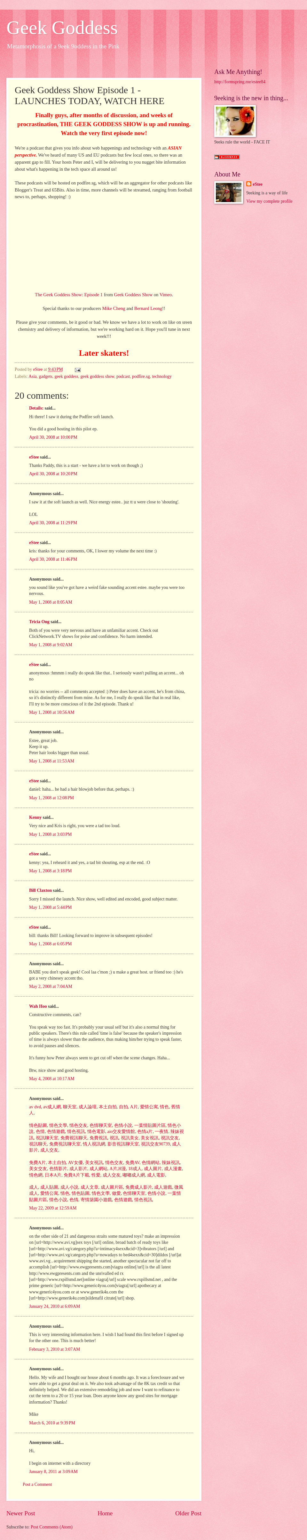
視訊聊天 (38, 1144)
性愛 (95, 1175)
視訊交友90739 (155, 1144)
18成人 (134, 1168)
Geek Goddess (62, 27)
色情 (39, 1131)
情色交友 (77, 1125)
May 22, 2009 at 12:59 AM (53, 1208)
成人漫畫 (172, 1168)
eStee (34, 457)
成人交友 (48, 1150)
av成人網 (51, 1106)
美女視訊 (149, 1138)
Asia (32, 376)
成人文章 (88, 1187)
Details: (36, 408)
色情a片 (144, 1131)
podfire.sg (141, 376)
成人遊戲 (162, 1187)
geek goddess (66, 376)
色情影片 (57, 1168)
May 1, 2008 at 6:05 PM (50, 943)
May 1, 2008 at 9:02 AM (50, 644)
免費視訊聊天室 (64, 1144)
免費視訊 (97, 1138)
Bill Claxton (40, 890)
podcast (123, 376)
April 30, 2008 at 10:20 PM (53, 473)
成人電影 (155, 1175)
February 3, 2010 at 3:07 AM (54, 1349)
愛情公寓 (148, 1106)
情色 (164, 1106)
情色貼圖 (38, 1125)
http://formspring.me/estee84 (239, 81)
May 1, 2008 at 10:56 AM (52, 712)
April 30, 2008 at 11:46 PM (53, 559)
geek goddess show (97, 376)
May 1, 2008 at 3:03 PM (50, 834)
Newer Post (20, 1513)
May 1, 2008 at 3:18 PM (50, 870)
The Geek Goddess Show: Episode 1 (69, 294)
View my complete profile (269, 201)
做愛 (116, 1193)
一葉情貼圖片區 (149, 1125)
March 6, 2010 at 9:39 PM (52, 1423)
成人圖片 (152, 1168)
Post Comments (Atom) (52, 1527)
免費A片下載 (75, 1175)
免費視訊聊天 (73, 1138)
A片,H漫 (117, 1168)
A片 (133, 1106)
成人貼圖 (48, 1187)
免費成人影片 (138, 1187)
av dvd (35, 1106)
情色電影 (95, 1131)
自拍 (123, 1106)
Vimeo (166, 294)
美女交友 (38, 1168)
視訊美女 (129, 1138)
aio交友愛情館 (120, 1131)
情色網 (36, 1175)
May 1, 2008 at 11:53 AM (51, 761)
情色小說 (57, 1199)
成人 (33, 1187)
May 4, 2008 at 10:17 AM (52, 1078)
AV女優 (75, 1162)
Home (105, 1513)
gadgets (45, 376)
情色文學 (57, 1125)
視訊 (113, 1138)
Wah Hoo (38, 1006)
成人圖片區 (111, 1187)
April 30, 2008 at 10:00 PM (53, 437)
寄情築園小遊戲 (95, 1199)
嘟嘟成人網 (133, 1175)
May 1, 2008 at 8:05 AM (50, 602)
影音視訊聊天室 (122, 1144)
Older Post (188, 1513)
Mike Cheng (113, 308)
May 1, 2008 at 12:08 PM (51, 797)
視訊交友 (169, 1138)
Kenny (35, 817)
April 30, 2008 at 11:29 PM (53, 522)
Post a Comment (37, 1484)
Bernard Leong (148, 308)
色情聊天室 (100, 1125)
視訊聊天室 (46, 1138)
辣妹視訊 (170, 1162)
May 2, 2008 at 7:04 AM (50, 986)
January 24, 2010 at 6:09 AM (54, 1306)
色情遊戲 (55, 1131)
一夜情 (161, 1131)
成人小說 (68, 1187)
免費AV (131, 1162)
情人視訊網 (93, 1144)
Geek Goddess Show (133, 294)
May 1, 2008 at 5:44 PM (50, 907)
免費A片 (37, 1162)
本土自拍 (107, 1106)
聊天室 (69, 1106)
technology (162, 376)
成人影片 (77, 1168)
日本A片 (52, 1175)
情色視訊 (75, 1131)
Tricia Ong (39, 621)
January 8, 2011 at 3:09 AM (53, 1471)
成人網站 (97, 1168)
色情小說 (122, 1125)
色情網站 (149, 1162)
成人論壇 (86, 1106)
